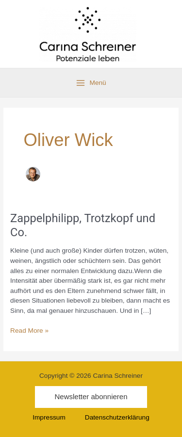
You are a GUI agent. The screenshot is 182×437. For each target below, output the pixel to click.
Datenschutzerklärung (117, 417)
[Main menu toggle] (91, 83)
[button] (91, 397)
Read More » (29, 330)
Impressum (49, 417)
